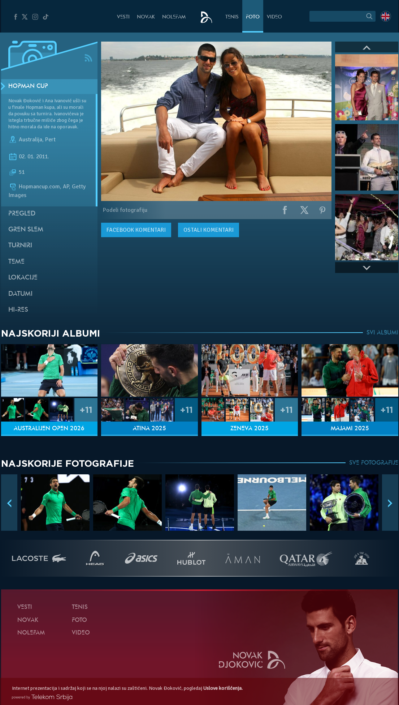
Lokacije (23, 277)
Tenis (232, 17)
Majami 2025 (350, 429)
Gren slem (25, 229)
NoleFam (174, 17)
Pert (50, 139)
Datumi (20, 294)
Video (274, 17)
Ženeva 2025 (249, 429)
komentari (136, 230)
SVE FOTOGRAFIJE (373, 463)
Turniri (20, 245)
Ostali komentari (208, 230)
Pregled (21, 213)
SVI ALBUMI (382, 333)
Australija (30, 139)
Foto (253, 17)
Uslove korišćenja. (223, 688)
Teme (16, 261)
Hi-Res (18, 310)
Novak (146, 17)
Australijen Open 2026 (49, 429)
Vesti (123, 17)
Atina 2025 (149, 429)
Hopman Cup (28, 86)
